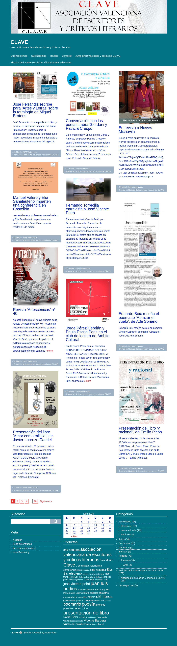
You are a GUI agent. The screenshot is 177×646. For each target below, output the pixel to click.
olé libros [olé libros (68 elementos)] (104, 596)
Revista (54, 55)
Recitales (126, 534)
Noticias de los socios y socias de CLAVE (40, 155)
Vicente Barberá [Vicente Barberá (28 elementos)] (95, 620)
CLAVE (19, 42)
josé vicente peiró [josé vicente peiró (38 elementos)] (76, 584)
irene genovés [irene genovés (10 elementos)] (77, 580)
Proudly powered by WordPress (40, 632)
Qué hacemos (38, 55)
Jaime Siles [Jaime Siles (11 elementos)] (89, 579)
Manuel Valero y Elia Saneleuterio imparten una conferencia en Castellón (32, 203)
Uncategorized (126, 585)
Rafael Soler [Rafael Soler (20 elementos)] (70, 617)
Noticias (123, 555)
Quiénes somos (19, 55)
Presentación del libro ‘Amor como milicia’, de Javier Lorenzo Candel (33, 436)
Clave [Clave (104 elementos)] (69, 565)
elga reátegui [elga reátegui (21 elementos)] (98, 569)
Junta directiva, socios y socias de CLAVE (97, 55)
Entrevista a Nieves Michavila (135, 130)
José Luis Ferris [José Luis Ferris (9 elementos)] (101, 580)
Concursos (124, 543)
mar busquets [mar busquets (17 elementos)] (102, 589)
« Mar (74, 536)
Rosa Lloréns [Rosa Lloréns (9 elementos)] (91, 617)
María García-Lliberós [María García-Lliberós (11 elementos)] (73, 593)
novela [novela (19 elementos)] (91, 597)
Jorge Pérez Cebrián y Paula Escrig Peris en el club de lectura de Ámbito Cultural (88, 334)
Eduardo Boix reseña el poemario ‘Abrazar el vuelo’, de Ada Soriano (139, 318)
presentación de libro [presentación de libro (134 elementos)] (86, 612)
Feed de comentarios (24, 548)
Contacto (67, 55)
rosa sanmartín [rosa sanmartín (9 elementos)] (77, 621)
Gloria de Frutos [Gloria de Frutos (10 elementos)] (97, 577)
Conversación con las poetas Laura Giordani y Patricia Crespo (86, 125)
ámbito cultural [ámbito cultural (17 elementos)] (95, 624)
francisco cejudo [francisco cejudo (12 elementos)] (71, 577)
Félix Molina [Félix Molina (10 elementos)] (84, 577)
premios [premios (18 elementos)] (100, 604)
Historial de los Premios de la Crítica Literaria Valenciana (41, 62)
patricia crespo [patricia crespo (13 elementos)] (83, 600)
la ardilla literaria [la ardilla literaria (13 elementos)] (86, 589)
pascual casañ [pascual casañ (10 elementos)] (69, 600)
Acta (125, 565)
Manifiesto (124, 547)
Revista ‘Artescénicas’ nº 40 (34, 311)
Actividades (125, 521)
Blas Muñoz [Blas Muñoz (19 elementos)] (107, 560)
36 (35, 501)
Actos (122, 539)
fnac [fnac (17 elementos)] (107, 573)
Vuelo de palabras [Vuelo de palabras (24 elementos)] (75, 624)
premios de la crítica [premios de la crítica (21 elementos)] (75, 608)
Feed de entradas (22, 544)
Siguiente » (46, 501)
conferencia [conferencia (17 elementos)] (69, 569)
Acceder (17, 540)
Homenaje (126, 526)
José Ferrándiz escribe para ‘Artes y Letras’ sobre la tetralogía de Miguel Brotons (35, 110)
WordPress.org (21, 552)
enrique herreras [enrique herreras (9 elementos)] (88, 574)
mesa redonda (128, 530)
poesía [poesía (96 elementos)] (88, 604)
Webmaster (32, 152)
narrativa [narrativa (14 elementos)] (82, 597)
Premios (125, 560)
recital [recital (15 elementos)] (82, 617)
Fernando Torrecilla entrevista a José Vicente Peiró (87, 209)
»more (49, 350)
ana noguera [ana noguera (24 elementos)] (71, 549)
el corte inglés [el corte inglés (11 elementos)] (83, 570)
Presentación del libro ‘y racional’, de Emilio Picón (140, 430)
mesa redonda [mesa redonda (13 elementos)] (70, 597)
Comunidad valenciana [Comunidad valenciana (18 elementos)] (89, 565)
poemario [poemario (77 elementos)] (72, 604)
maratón (123, 551)
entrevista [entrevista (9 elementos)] (100, 574)
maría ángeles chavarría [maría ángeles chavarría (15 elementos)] (96, 593)
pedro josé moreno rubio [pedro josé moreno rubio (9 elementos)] (101, 600)
